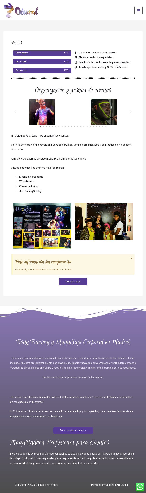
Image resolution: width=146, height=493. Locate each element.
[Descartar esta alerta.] (131, 258)
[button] (15, 112)
